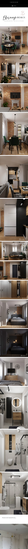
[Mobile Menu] (14, 6)
